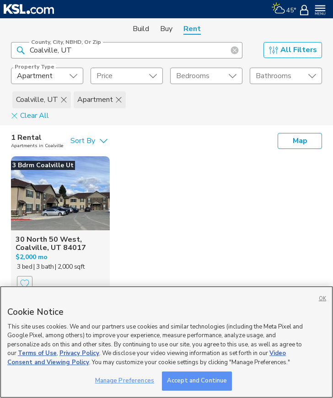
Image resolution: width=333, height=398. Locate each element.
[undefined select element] (47, 76)
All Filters (293, 50)
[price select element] (127, 76)
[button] (20, 49)
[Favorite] (24, 284)
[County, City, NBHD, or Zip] (126, 50)
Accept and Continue (197, 381)
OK (322, 298)
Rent (192, 29)
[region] (166, 342)
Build (141, 29)
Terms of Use (37, 353)
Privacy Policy (79, 353)
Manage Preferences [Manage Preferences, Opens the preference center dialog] (124, 381)
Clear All (30, 115)
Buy (166, 29)
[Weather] (283, 9)
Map (300, 141)
